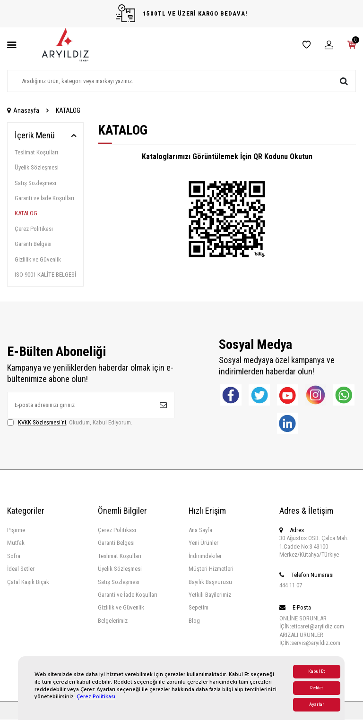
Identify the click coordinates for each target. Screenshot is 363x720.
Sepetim (198, 607)
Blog (194, 620)
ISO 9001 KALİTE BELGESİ (45, 274)
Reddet (316, 688)
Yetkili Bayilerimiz (210, 594)
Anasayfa (23, 110)
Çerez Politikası (96, 696)
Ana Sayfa (200, 530)
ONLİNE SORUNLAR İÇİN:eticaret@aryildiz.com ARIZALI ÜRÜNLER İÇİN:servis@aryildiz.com (311, 630)
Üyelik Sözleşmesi (37, 167)
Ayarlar (316, 704)
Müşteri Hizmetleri (211, 569)
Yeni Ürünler (203, 543)
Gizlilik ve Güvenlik (38, 259)
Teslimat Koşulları (36, 152)
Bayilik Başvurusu (210, 581)
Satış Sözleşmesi (35, 182)
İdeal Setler (21, 569)
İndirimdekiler (205, 555)
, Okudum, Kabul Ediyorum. (69, 422)
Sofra (13, 555)
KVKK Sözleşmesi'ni (42, 422)
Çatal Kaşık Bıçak (28, 581)
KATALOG (26, 213)
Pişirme (16, 530)
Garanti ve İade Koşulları (44, 198)
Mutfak (16, 543)
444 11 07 (290, 585)
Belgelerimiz (113, 620)
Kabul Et (316, 671)
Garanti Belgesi (33, 243)
